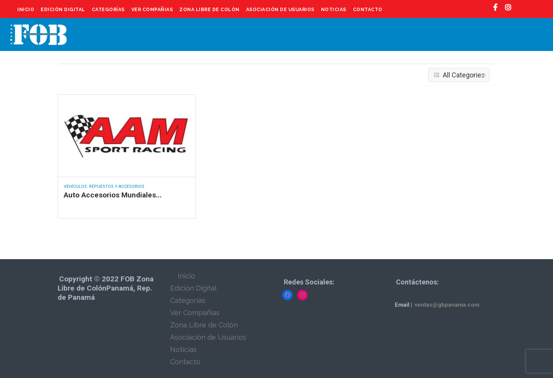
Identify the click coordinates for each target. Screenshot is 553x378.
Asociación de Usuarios (280, 9)
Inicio (25, 9)
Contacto (367, 9)
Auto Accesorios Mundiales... (113, 195)
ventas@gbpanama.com (447, 304)
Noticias (333, 9)
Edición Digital (63, 9)
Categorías (108, 9)
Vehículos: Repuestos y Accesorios (104, 186)
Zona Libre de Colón (209, 9)
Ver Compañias (152, 9)
